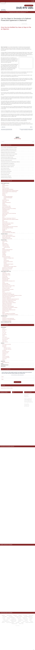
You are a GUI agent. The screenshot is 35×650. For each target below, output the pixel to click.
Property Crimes (4, 240)
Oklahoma (19, 622)
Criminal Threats (5, 226)
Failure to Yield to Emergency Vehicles (9, 303)
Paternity (3, 623)
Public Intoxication (5, 311)
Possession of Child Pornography (8, 307)
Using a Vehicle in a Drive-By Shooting (9, 214)
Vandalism (4, 255)
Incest (3, 217)
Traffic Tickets (21, 624)
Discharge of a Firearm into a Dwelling (9, 209)
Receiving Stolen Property (8, 262)
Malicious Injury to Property (7, 269)
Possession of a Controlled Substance (8, 320)
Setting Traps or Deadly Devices (7, 302)
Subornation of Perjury (6, 285)
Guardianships (4, 354)
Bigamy (3, 313)
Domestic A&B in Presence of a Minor (8, 237)
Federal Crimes (4, 341)
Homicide (4, 196)
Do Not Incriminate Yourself (5, 175)
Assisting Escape (5, 280)
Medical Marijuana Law (5, 363)
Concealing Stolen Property (8, 264)
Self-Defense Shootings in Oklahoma (6, 178)
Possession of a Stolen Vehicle (7, 268)
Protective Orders (14, 624)
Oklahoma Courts (25, 622)
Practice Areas (4, 325)
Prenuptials (17, 623)
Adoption (3, 360)
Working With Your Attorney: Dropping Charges (7, 156)
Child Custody (4, 346)
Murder (5, 199)
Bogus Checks (4, 244)
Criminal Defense (3, 328)
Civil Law (3, 618)
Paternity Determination (5, 352)
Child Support (4, 347)
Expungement (13, 619)
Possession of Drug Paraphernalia (8, 319)
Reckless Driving (5, 284)
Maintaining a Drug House (6, 305)
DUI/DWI (8, 619)
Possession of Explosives (6, 298)
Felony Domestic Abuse (6, 238)
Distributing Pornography (6, 321)
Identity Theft (4, 215)
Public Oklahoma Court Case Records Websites (8, 165)
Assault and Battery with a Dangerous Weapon (10, 191)
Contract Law (25, 618)
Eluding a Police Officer (6, 275)
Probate (2, 364)
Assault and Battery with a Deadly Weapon (9, 192)
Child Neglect (4, 211)
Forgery (3, 249)
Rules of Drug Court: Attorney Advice (6, 172)
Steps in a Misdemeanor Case (6, 322)
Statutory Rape (4, 222)
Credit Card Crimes (5, 246)
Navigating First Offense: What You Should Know (8, 153)
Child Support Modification (28, 617)
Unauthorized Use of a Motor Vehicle (10, 267)
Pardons (3, 336)
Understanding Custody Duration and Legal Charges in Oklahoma (10, 162)
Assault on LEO (4, 193)
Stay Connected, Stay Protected (5, 173)
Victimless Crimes (4, 316)
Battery (3, 187)
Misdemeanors (4, 330)
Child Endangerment (6, 210)
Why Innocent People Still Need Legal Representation (8, 159)
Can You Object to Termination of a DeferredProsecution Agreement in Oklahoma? (16, 19)
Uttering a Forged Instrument (7, 250)
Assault (3, 185)
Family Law (19, 619)
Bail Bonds (15, 616)
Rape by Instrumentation (6, 208)
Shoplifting (4, 252)
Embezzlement (6, 266)
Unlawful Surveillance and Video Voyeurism (10, 227)
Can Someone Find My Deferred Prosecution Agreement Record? (7, 129)
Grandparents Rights (5, 353)
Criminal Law (31, 618)
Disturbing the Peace (6, 291)
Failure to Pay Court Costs (6, 287)
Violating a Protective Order (7, 239)
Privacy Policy (17, 626)
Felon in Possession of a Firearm (7, 290)
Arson (3, 243)
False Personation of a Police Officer (8, 286)
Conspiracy (4, 273)
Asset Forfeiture (4, 337)
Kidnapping (4, 205)
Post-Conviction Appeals (10, 623)
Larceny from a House (6, 251)
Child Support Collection (7, 348)
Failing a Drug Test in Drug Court (5, 170)
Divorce (4, 619)
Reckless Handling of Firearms (7, 228)
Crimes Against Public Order (6, 272)
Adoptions (3, 616)
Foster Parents (4, 359)
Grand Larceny (6, 261)
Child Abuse (4, 202)
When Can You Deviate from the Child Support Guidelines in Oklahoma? (27, 130)
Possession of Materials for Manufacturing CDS (10, 299)
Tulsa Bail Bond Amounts (4, 365)
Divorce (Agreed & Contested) (6, 345)
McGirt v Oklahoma (5, 342)
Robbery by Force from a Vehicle (7, 223)
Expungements (4, 335)
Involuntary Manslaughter (8, 197)
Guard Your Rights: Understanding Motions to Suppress (9, 148)
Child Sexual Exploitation (6, 232)
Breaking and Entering (6, 257)
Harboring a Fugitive (6, 279)
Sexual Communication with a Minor (8, 233)
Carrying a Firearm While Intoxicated (8, 310)
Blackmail (4, 216)
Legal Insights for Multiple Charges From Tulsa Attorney (9, 154)
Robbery (3, 204)
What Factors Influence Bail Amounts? (6, 161)
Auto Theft (4, 256)
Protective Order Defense (6, 358)
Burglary (5, 263)
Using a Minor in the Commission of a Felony (10, 315)
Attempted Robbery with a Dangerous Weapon (10, 220)
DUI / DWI (3, 331)
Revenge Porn (4, 229)
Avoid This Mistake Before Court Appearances (7, 164)
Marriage (26, 620)
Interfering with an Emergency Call (8, 281)
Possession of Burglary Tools (9, 258)
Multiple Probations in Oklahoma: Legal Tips (7, 167)
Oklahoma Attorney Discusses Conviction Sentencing (8, 151)
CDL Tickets (4, 334)
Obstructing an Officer (6, 274)
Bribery (3, 292)
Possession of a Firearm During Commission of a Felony (12, 296)
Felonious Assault (5, 186)
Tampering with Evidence (6, 293)
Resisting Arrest (5, 278)
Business (20, 616)
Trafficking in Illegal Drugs (7, 304)
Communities (18, 618)
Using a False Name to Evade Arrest (8, 297)
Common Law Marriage (5, 357)
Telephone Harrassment (6, 203)
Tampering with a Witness (7, 309)
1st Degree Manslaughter (8, 198)
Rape (3, 221)
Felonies (3, 329)
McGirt (30, 620)
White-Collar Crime (5, 340)
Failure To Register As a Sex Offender (8, 314)
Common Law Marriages (11, 618)
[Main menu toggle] (33, 1)
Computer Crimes (5, 245)
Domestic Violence (4, 234)
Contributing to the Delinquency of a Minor (9, 308)
